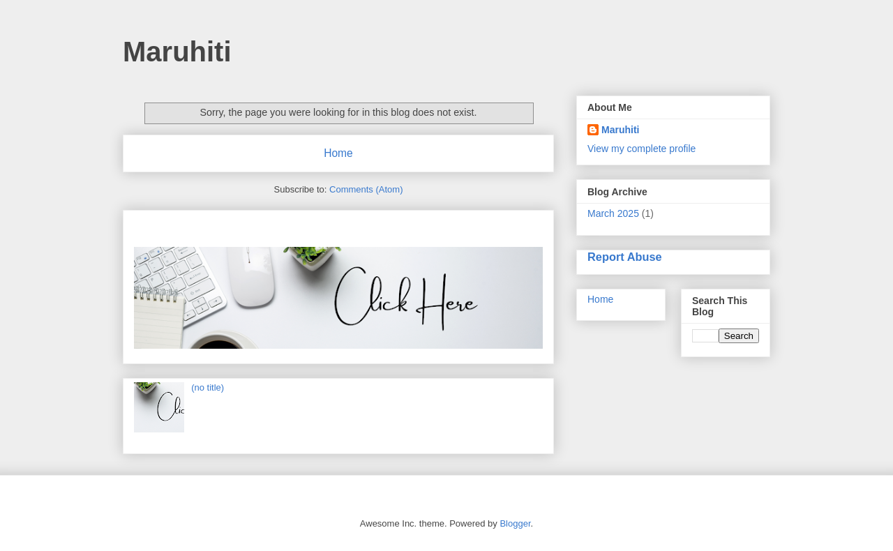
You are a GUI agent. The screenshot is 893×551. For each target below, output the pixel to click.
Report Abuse (624, 256)
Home (338, 153)
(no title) (207, 387)
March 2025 (613, 213)
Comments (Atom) (366, 189)
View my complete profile (641, 148)
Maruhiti (177, 51)
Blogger (515, 523)
